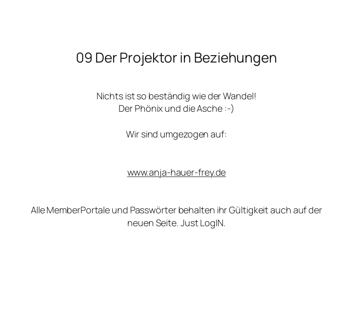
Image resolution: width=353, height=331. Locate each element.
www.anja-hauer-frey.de (176, 172)
